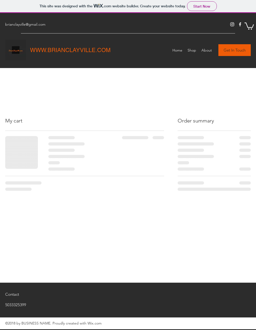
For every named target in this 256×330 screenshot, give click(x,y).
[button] (249, 26)
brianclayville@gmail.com (25, 24)
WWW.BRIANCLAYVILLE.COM (70, 50)
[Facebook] (240, 24)
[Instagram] (232, 24)
